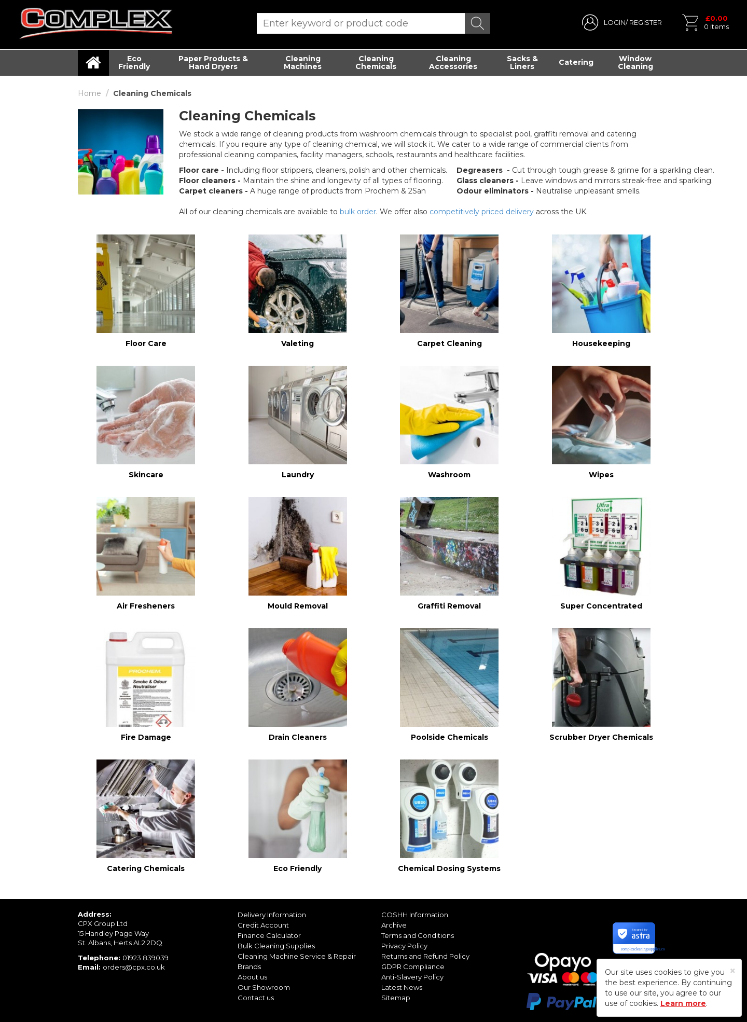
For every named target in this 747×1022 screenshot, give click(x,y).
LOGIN (615, 22)
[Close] (732, 970)
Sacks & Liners (522, 62)
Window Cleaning (635, 62)
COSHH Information (414, 914)
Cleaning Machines (303, 62)
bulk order (358, 211)
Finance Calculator (269, 935)
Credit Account (263, 925)
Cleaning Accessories (453, 62)
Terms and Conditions (417, 935)
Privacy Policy (404, 946)
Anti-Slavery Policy (412, 977)
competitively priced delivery (482, 211)
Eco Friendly (134, 62)
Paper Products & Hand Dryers (213, 62)
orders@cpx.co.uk (134, 967)
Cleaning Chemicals (375, 62)
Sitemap (395, 997)
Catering (576, 62)
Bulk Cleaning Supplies (276, 946)
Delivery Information (272, 914)
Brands (249, 966)
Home (89, 93)
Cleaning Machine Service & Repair (297, 956)
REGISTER (645, 22)
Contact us (256, 997)
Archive (394, 925)
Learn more (683, 1003)
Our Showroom (264, 987)
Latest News (401, 987)
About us (252, 977)
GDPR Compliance (413, 966)
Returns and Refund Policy (425, 956)
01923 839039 (145, 958)
